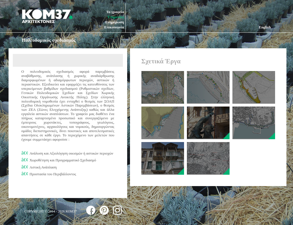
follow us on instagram (117, 210)
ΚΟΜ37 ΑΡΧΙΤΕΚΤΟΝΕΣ (47, 16)
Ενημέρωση (114, 22)
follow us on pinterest (104, 210)
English (265, 27)
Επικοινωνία (114, 27)
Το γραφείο (115, 12)
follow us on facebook (90, 210)
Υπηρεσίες (115, 17)
